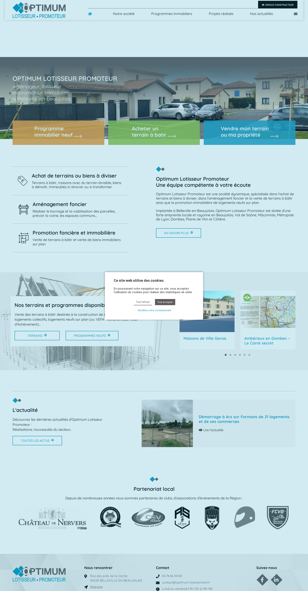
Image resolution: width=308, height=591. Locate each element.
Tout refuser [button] (143, 301)
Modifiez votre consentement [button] (154, 310)
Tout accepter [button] (165, 302)
